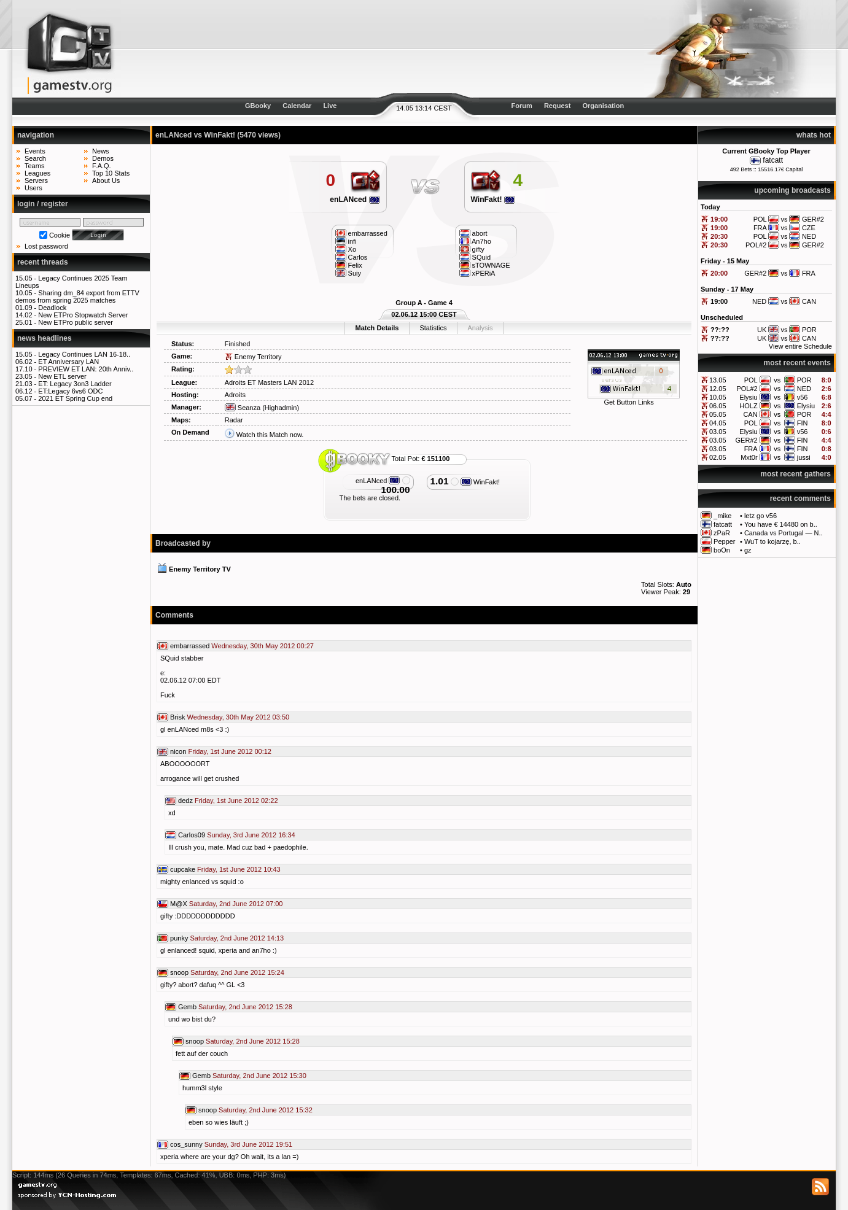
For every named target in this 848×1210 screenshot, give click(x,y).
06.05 (717, 405)
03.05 (717, 431)
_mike (722, 515)
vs (777, 380)
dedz (185, 800)
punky (179, 938)
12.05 (717, 388)
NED (804, 388)
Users (33, 188)
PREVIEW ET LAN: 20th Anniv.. (85, 369)
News (100, 151)
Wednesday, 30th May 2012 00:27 (262, 646)
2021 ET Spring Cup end (75, 398)
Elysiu (748, 397)
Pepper (724, 541)
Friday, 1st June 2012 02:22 (236, 800)
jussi (804, 457)
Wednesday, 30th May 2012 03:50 (238, 717)
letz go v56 (760, 515)
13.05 (717, 380)
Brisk (177, 717)
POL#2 (746, 388)
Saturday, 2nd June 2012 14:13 (237, 938)
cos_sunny (186, 1144)
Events (35, 151)
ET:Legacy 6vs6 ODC (70, 391)
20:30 (719, 236)
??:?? (719, 329)
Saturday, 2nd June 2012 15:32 (266, 1110)
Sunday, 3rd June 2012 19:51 (248, 1144)
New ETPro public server (75, 322)
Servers (36, 180)
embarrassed (189, 646)
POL (751, 380)
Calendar (296, 105)
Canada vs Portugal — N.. (783, 533)
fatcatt (773, 160)
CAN (750, 414)
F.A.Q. (101, 165)
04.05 (717, 423)
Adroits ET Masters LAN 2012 (269, 382)
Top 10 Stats (111, 173)
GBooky (258, 105)
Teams (34, 165)
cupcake (182, 869)
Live (329, 105)
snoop (179, 972)
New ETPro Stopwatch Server (83, 315)
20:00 (719, 273)
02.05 (717, 457)
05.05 (717, 414)
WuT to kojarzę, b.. (772, 541)
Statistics (432, 328)
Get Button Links (628, 402)
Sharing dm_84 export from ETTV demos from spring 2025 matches (77, 296)
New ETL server (62, 376)
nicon (178, 751)
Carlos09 (191, 835)
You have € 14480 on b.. (780, 524)
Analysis (479, 328)
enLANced (354, 199)
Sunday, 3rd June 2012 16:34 (251, 835)
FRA (751, 448)
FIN (802, 423)
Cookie (59, 235)
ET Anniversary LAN (68, 361)
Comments (174, 615)
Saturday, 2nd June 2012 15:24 (237, 972)
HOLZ (748, 405)
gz (748, 550)
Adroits (235, 394)
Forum (522, 105)
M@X (178, 903)
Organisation (603, 105)
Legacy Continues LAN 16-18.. (84, 354)
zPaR (722, 533)
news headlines (44, 338)
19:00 (719, 219)
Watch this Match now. (270, 434)
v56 (802, 397)
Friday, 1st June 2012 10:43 (239, 869)
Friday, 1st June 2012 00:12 (229, 751)
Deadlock (52, 307)
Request (557, 105)
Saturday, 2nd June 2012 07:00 (236, 903)
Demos (103, 158)
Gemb (187, 1006)
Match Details (377, 328)
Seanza (242, 407)
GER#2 (747, 440)
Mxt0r (749, 457)
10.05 (717, 397)
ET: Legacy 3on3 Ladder (74, 383)
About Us (106, 180)
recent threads (42, 262)
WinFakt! (493, 199)
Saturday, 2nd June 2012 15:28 (245, 1006)
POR (804, 380)
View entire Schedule (800, 346)
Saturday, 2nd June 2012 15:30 (259, 1075)
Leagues (37, 173)
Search (35, 158)
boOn (722, 550)
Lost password (46, 246)
